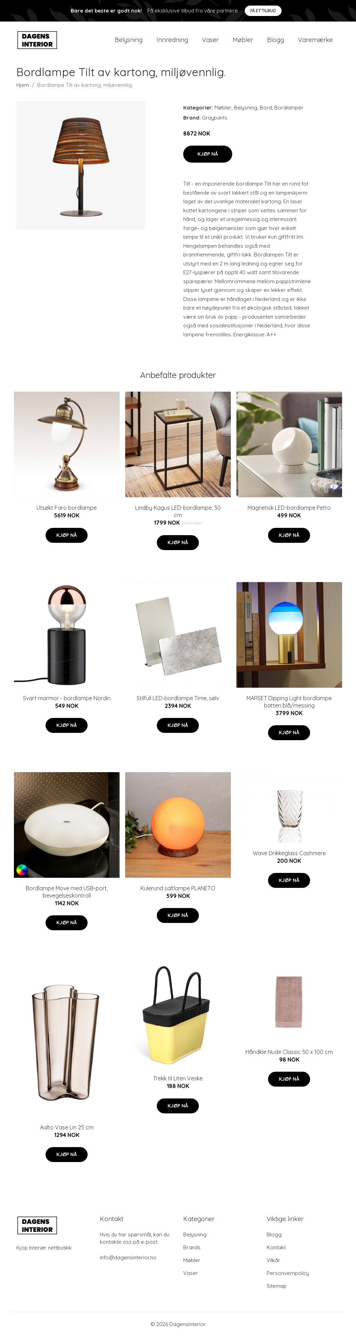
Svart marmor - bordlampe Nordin (67, 703)
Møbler (243, 42)
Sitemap (276, 1290)
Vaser (210, 42)
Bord (266, 112)
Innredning (172, 42)
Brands (192, 1252)
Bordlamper (289, 112)
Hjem (22, 90)
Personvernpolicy (288, 1278)
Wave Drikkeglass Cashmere (289, 858)
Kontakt (276, 1252)
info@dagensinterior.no (128, 1262)
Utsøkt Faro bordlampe (67, 512)
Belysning (129, 42)
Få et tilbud (263, 10)
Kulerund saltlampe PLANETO (177, 893)
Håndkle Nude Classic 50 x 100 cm (289, 1056)
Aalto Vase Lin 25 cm (67, 1132)
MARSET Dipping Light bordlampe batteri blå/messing (289, 707)
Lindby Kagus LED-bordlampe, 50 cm (178, 516)
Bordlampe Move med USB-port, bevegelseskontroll (67, 897)
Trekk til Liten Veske (178, 1083)
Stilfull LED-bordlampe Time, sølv (178, 703)
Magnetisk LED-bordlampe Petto (289, 512)
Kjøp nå (207, 159)
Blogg (275, 42)
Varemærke (315, 42)
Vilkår (273, 1265)
